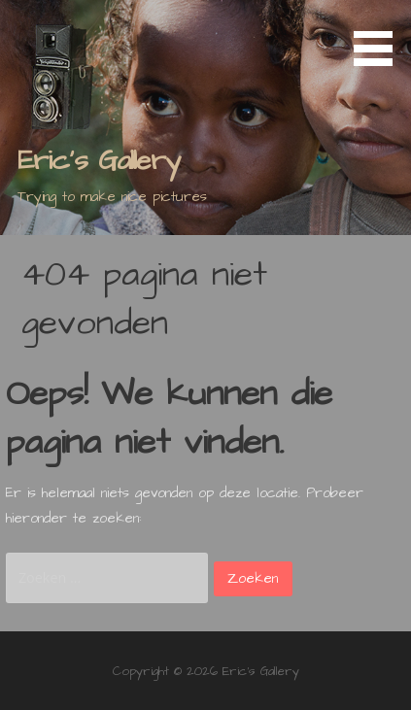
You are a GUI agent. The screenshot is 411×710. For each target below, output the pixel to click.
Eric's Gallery (98, 161)
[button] (380, 36)
